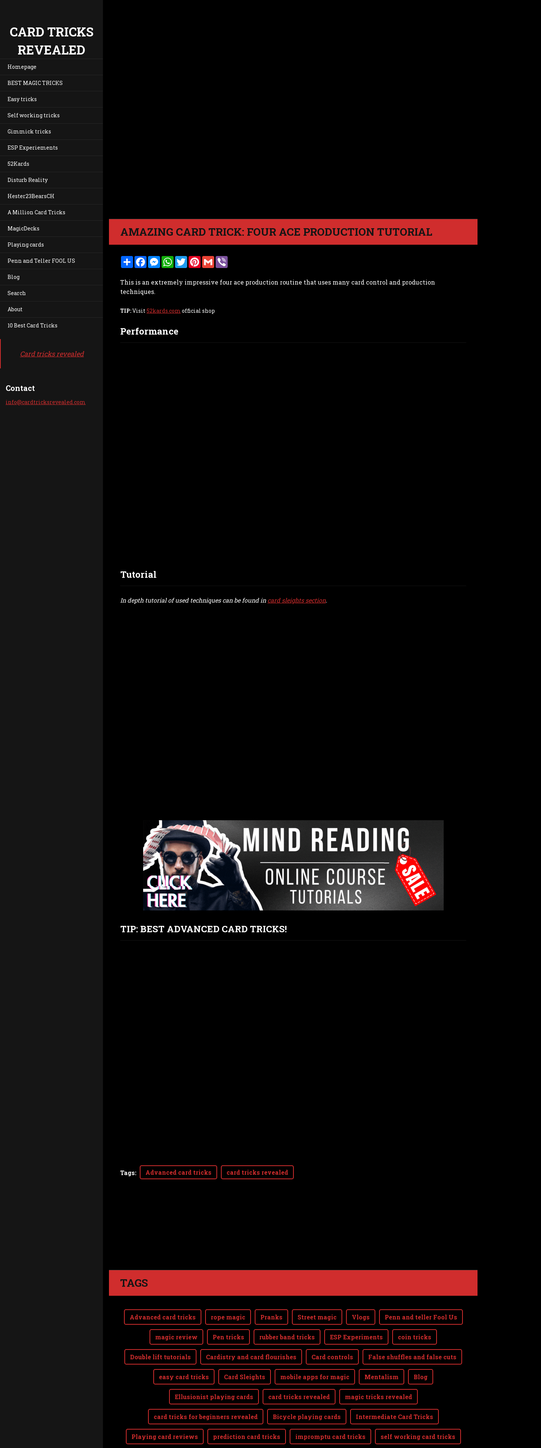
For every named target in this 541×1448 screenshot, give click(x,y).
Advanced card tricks (178, 1172)
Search (17, 293)
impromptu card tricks (330, 1436)
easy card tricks (184, 1377)
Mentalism (381, 1377)
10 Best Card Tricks (32, 325)
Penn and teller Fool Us (421, 1317)
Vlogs (361, 1317)
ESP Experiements (33, 147)
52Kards (18, 163)
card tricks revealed (257, 1172)
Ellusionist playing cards (214, 1397)
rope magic (228, 1317)
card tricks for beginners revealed (206, 1417)
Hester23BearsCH (31, 196)
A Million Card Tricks (36, 212)
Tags (127, 1173)
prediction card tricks (246, 1436)
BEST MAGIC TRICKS (35, 82)
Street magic (317, 1317)
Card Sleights (244, 1377)
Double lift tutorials (160, 1357)
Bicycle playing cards (307, 1417)
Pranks (271, 1317)
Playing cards (26, 244)
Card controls (332, 1357)
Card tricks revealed (52, 353)
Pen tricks (228, 1337)
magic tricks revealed (378, 1397)
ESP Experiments (356, 1337)
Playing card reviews (164, 1436)
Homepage (22, 66)
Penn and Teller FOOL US (41, 260)
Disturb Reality (28, 179)
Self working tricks (34, 115)
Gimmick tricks (29, 131)
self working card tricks (418, 1436)
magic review (176, 1337)
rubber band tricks (287, 1337)
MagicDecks (23, 228)
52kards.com (164, 310)
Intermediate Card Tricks (394, 1417)
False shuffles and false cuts (412, 1357)
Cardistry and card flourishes (251, 1357)
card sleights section (296, 600)
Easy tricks (22, 99)
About (15, 309)
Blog (14, 276)
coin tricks (414, 1337)
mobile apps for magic (314, 1377)
